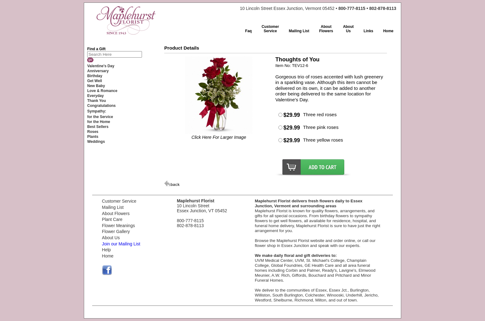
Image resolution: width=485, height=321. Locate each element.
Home (108, 255)
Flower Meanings (118, 225)
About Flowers (116, 213)
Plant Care (112, 219)
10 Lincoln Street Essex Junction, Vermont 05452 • (318, 8)
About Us (111, 237)
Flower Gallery (116, 231)
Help (106, 249)
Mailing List (113, 207)
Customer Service (119, 201)
